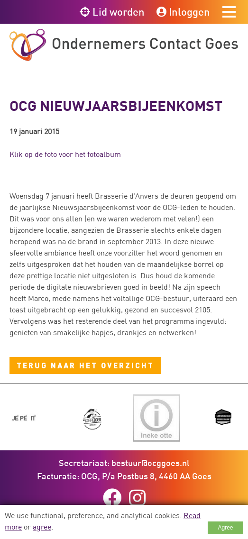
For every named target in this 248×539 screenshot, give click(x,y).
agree (42, 526)
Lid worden (112, 11)
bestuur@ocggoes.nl (150, 462)
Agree (225, 527)
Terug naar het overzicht (85, 365)
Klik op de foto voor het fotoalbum (65, 154)
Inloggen (183, 11)
